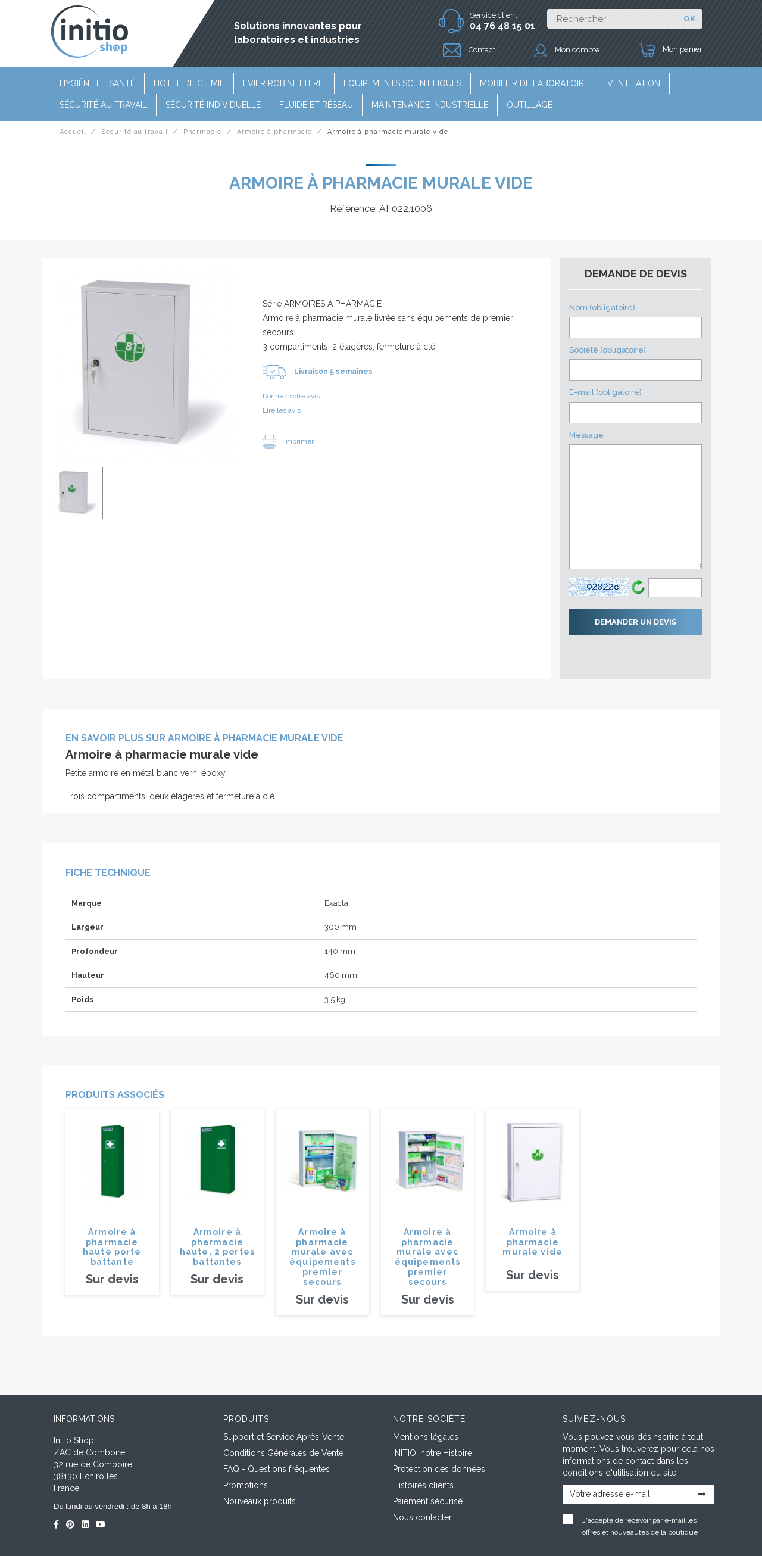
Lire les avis (282, 410)
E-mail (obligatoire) (635, 405)
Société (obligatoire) (635, 363)
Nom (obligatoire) (635, 320)
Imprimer (288, 441)
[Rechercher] (611, 19)
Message (635, 500)
